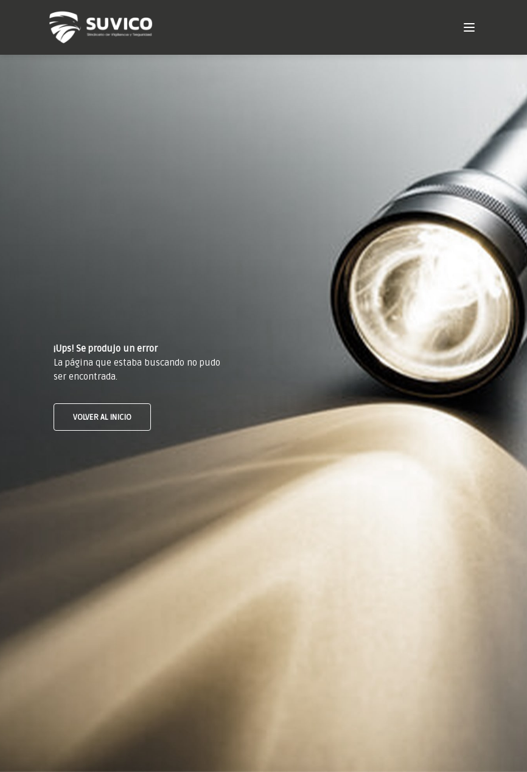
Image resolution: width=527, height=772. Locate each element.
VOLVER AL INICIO (102, 417)
